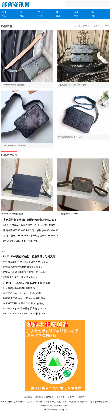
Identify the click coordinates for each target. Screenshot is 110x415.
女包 (22, 12)
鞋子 (40, 16)
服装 (76, 12)
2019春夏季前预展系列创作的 (70, 137)
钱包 (58, 12)
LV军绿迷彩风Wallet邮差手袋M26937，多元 (25, 261)
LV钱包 (96, 26)
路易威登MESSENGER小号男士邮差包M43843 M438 (30, 230)
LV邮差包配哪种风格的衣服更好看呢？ (23, 266)
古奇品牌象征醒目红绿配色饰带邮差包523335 (29, 219)
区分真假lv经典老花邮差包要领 (19, 288)
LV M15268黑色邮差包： (13, 213)
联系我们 (71, 397)
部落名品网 (47, 409)
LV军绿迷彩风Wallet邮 (67, 213)
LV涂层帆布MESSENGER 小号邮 (72, 85)
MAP (84, 397)
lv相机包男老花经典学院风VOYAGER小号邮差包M (29, 225)
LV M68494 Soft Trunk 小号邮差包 (20, 241)
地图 (80, 397)
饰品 (58, 16)
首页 (4, 12)
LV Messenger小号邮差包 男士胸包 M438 (24, 308)
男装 (4, 16)
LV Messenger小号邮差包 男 (14, 85)
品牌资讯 (39, 397)
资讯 (94, 16)
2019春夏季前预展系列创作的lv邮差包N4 (24, 298)
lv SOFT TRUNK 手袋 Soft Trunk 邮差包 (23, 303)
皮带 (94, 12)
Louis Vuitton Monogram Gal (14, 145)
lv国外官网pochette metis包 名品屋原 (22, 293)
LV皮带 (105, 26)
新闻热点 (49, 397)
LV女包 (77, 26)
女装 (22, 16)
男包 (40, 12)
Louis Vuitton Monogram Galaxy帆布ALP (24, 313)
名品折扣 (60, 397)
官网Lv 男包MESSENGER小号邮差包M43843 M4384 (30, 235)
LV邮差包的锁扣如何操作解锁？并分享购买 (25, 272)
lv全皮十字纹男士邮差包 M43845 (20, 277)
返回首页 (28, 397)
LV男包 (86, 26)
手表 (76, 16)
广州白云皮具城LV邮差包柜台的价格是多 (26, 283)
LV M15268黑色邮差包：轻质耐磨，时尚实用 (29, 256)
